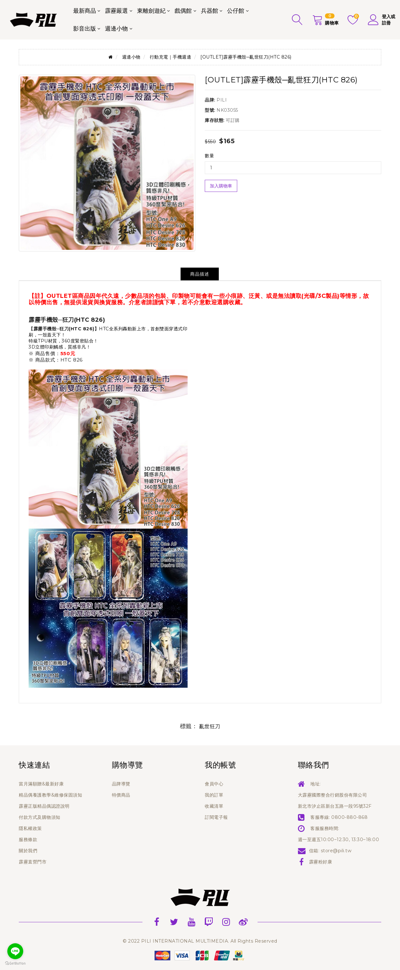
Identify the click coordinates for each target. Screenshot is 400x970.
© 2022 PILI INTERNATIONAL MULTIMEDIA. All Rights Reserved (200, 941)
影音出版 (84, 28)
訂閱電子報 (216, 817)
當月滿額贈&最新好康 (41, 784)
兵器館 (209, 10)
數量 (209, 155)
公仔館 (235, 10)
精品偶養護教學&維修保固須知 (50, 795)
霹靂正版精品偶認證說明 (44, 806)
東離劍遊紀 (151, 10)
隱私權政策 (30, 828)
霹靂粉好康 (320, 862)
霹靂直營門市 (32, 862)
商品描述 (199, 274)
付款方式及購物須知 (39, 817)
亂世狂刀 (209, 726)
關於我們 (28, 851)
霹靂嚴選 (116, 10)
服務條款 (28, 839)
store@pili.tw (336, 851)
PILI (222, 100)
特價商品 (121, 795)
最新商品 (84, 10)
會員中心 (214, 784)
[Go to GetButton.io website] (15, 963)
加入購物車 (221, 186)
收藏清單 (214, 806)
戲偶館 (183, 10)
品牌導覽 (121, 784)
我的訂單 (214, 795)
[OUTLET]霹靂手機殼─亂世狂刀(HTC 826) (245, 57)
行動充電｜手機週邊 (170, 57)
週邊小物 (116, 28)
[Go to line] (15, 951)
